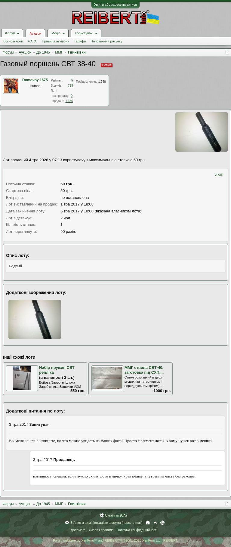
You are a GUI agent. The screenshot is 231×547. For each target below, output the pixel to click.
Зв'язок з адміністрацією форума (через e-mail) (106, 522)
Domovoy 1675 (35, 80)
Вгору (155, 523)
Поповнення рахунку (106, 41)
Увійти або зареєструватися (115, 4)
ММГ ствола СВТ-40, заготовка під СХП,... (144, 370)
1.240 (102, 81)
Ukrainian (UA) (116, 515)
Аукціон (35, 33)
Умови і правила (100, 530)
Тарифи (80, 41)
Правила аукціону (55, 41)
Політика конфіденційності (137, 530)
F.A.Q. (32, 41)
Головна (148, 523)
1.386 (69, 101)
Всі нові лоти (13, 41)
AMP (219, 175)
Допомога (78, 530)
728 (70, 85)
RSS (162, 523)
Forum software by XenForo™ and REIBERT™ (115, 540)
